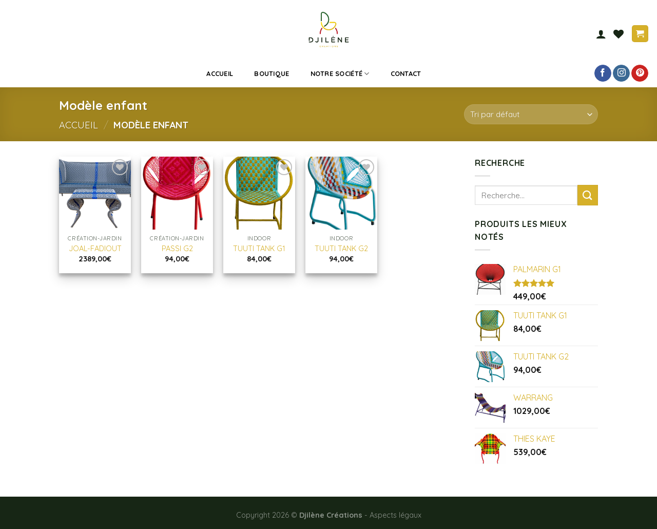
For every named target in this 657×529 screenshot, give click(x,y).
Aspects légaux (395, 515)
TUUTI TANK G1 (259, 248)
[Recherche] (446, 73)
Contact (406, 73)
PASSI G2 (177, 248)
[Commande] (531, 114)
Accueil (219, 73)
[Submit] (587, 195)
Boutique (271, 73)
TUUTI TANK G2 (341, 248)
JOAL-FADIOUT (95, 248)
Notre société (340, 74)
